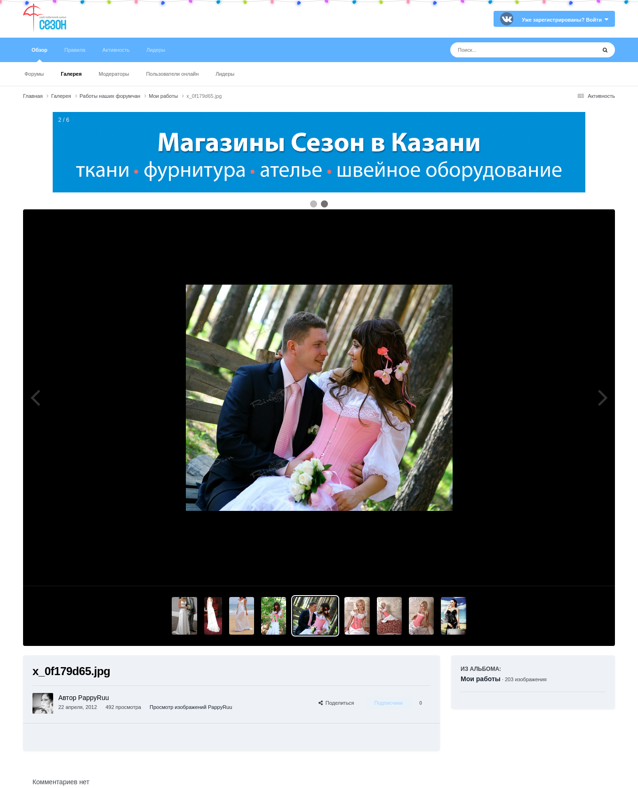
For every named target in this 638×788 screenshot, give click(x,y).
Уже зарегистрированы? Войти (565, 20)
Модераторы (114, 74)
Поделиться (336, 703)
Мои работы (481, 679)
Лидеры (224, 74)
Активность (115, 50)
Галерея (71, 74)
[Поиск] (505, 49)
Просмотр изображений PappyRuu (191, 707)
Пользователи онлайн (172, 74)
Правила (75, 50)
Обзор (40, 54)
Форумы (34, 74)
